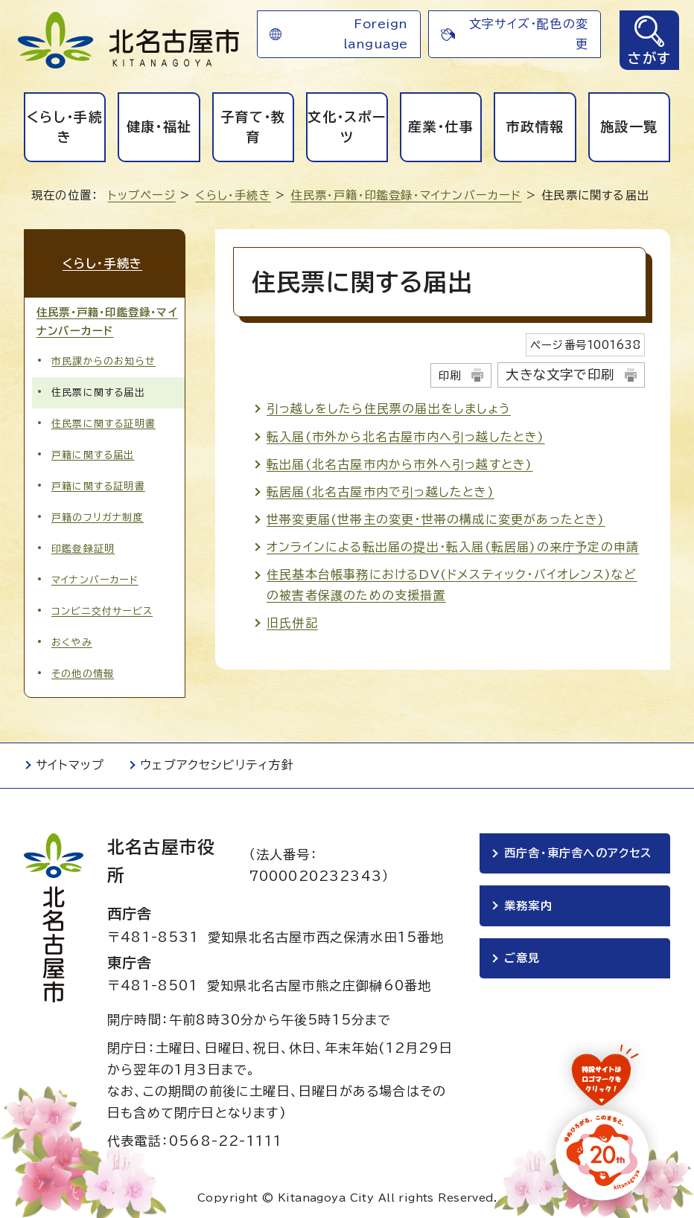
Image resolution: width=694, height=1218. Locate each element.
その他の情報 (82, 671)
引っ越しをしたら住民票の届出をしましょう (389, 408)
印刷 (450, 375)
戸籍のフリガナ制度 (97, 514)
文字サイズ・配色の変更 (528, 34)
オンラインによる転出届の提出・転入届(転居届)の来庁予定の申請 (453, 547)
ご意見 (522, 957)
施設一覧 (629, 126)
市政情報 (535, 126)
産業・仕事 (441, 126)
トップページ (142, 195)
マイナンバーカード (95, 577)
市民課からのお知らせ (103, 357)
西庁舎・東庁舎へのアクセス (578, 850)
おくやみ (71, 639)
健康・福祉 (159, 126)
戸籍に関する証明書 (98, 482)
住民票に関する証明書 (103, 420)
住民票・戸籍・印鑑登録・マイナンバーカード (405, 195)
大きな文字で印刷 (560, 374)
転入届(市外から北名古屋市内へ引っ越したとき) (406, 437)
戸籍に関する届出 (93, 451)
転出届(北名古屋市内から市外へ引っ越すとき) (399, 464)
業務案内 (528, 903)
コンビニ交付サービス (102, 608)
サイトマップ (70, 762)
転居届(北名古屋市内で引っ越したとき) (380, 492)
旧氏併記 (292, 623)
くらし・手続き (65, 127)
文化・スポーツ (347, 127)
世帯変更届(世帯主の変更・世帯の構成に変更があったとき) (436, 519)
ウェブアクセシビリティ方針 (217, 762)
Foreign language (375, 34)
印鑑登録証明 (83, 545)
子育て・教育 (253, 127)
